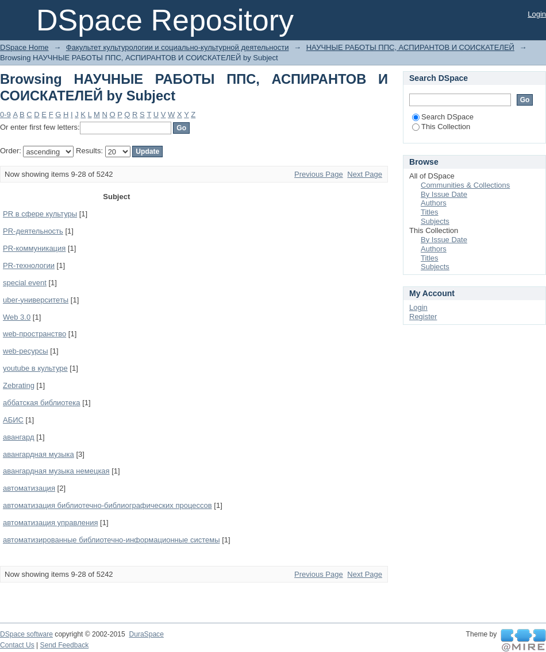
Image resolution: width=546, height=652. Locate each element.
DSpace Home (24, 47)
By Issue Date (444, 194)
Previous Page (318, 174)
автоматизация (29, 488)
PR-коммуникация (34, 248)
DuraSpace (146, 634)
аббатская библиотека (41, 402)
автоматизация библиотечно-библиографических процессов (107, 505)
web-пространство (34, 333)
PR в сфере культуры (40, 213)
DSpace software (26, 634)
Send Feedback (64, 645)
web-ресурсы (25, 351)
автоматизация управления (50, 522)
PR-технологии (29, 265)
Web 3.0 (16, 317)
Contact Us (17, 645)
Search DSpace (443, 116)
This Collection (441, 126)
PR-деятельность (33, 231)
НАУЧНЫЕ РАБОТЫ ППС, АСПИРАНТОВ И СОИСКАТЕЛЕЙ (410, 47)
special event (25, 282)
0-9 (5, 114)
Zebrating (18, 385)
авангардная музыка (38, 454)
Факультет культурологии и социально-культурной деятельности (177, 47)
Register (423, 316)
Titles (430, 212)
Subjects (435, 221)
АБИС (13, 420)
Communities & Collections (465, 185)
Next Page (364, 174)
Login (537, 14)
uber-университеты (35, 300)
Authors (434, 203)
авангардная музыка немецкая (56, 471)
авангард (18, 437)
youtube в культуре (35, 368)
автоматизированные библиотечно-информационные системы (111, 539)
